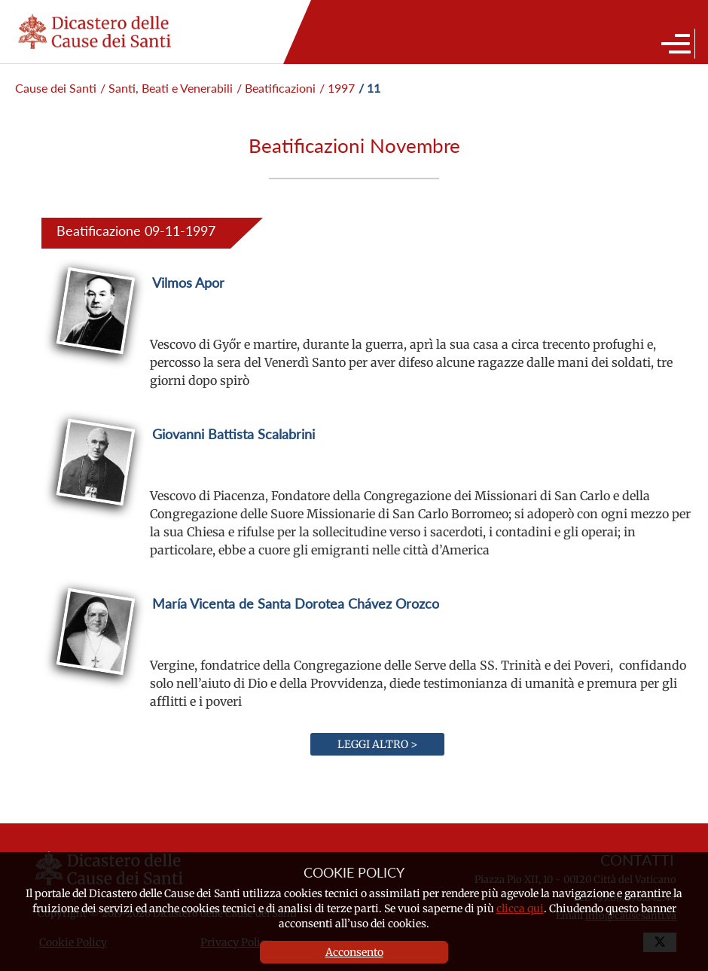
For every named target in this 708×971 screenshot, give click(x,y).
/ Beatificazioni (276, 88)
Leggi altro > (377, 744)
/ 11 (369, 88)
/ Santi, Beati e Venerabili (166, 88)
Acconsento (354, 952)
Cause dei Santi (55, 88)
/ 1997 (337, 88)
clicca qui (520, 908)
